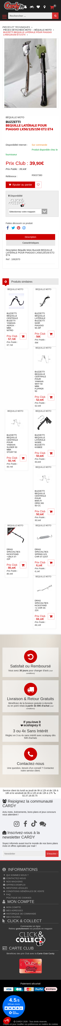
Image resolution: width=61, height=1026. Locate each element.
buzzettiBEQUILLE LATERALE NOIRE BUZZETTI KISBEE (40, 441)
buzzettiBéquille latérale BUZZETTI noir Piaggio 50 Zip (40, 320)
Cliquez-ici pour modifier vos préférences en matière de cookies (30, 1024)
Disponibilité (17, 201)
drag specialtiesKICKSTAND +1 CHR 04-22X (41, 605)
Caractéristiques (30, 243)
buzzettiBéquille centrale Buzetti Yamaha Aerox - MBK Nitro (12, 322)
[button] (7, 1020)
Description (30, 237)
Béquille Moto (43, 30)
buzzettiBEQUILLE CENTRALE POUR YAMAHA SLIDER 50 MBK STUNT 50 (12, 443)
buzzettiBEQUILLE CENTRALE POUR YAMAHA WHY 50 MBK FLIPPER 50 (40, 381)
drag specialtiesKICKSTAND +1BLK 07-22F (13, 554)
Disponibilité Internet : (17, 145)
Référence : (11, 176)
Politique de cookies (18, 898)
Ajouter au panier (20, 184)
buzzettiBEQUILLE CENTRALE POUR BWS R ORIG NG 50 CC (40, 498)
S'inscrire (52, 853)
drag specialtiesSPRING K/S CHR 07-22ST (41, 553)
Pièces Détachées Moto (17, 30)
